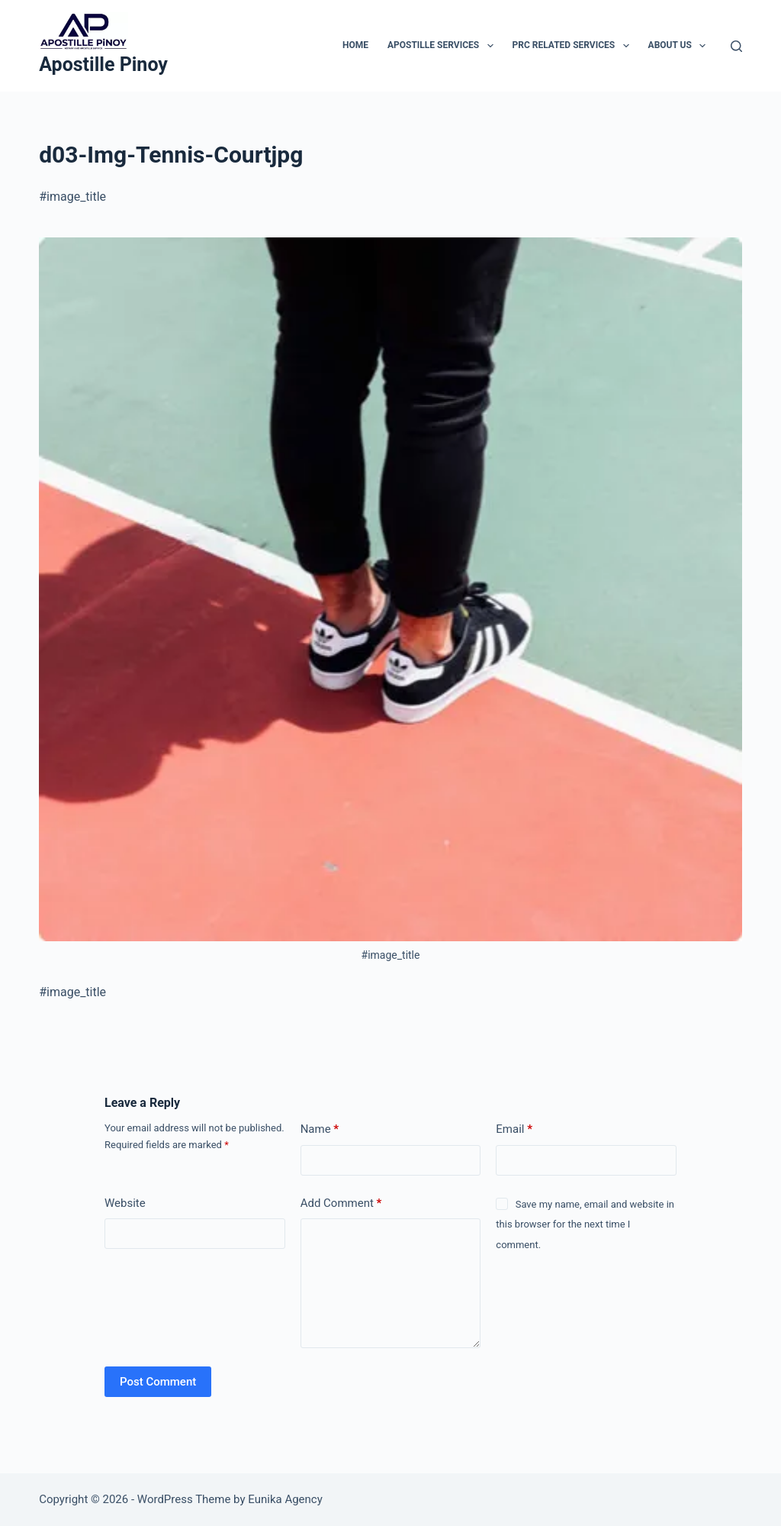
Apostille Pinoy (103, 64)
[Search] (736, 46)
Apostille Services (443, 46)
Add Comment (341, 1203)
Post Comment (158, 1382)
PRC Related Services (574, 46)
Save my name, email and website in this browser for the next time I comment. (585, 1224)
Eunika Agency (285, 1499)
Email (514, 1129)
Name (320, 1129)
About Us (680, 46)
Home (355, 45)
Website (125, 1203)
